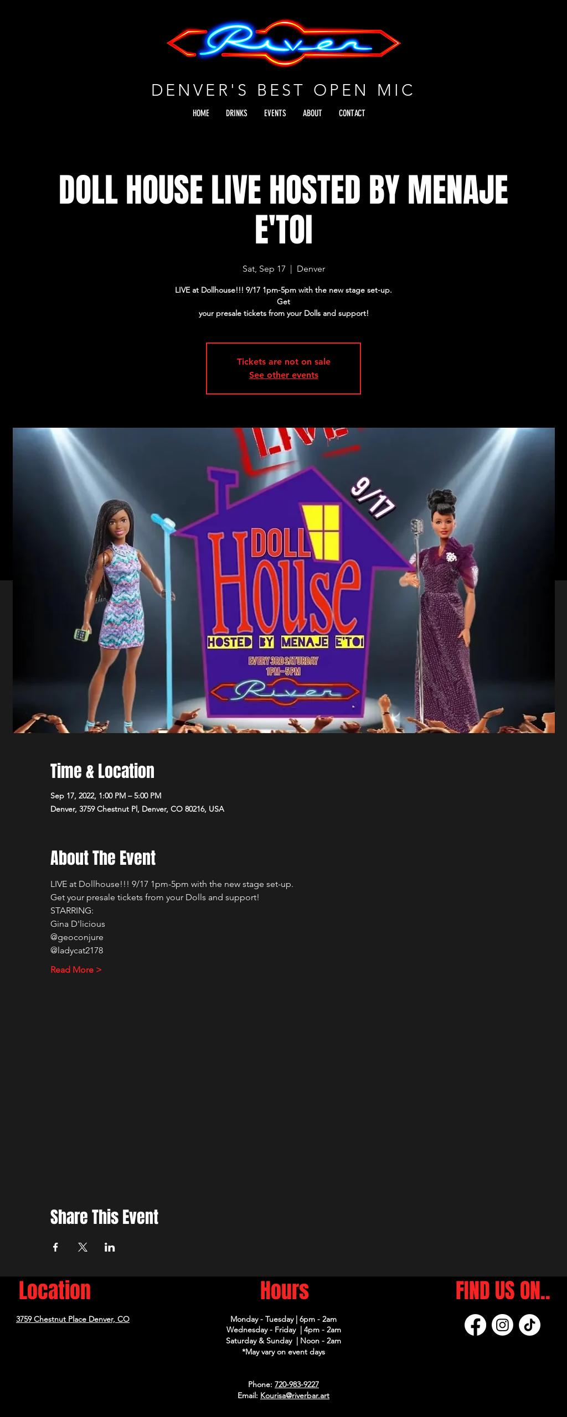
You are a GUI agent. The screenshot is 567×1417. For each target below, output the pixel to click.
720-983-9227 (297, 1384)
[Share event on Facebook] (55, 1247)
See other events (283, 375)
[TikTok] (529, 1325)
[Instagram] (502, 1325)
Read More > (76, 969)
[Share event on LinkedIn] (110, 1247)
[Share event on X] (83, 1247)
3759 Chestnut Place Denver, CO (73, 1319)
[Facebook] (475, 1325)
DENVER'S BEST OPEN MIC (283, 90)
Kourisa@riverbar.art (294, 1395)
